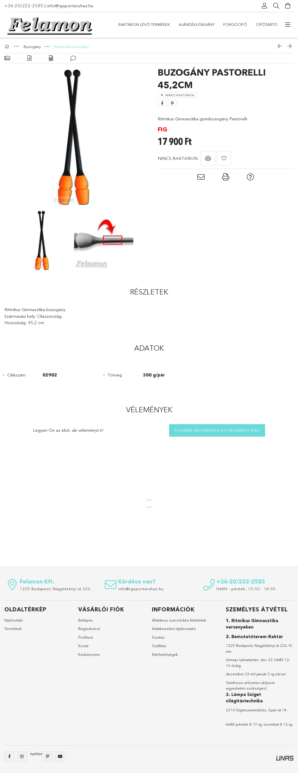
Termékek (13, 628)
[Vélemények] (73, 58)
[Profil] (264, 6)
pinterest (47, 756)
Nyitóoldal (13, 620)
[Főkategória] (7, 46)
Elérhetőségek (165, 654)
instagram (22, 756)
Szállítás (159, 645)
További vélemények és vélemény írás (217, 430)
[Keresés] (276, 6)
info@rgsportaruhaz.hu (70, 5)
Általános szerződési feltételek (179, 620)
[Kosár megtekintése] (288, 6)
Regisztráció (89, 628)
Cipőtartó (267, 24)
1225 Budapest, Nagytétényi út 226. (56, 588)
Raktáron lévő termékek (144, 24)
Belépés (85, 620)
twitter (36, 753)
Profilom (85, 637)
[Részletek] (29, 58)
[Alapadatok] (7, 58)
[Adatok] (51, 58)
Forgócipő (235, 24)
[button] (208, 158)
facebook (9, 756)
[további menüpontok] (288, 25)
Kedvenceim (89, 654)
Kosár (83, 645)
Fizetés (158, 637)
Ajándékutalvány (196, 24)
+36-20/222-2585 (23, 5)
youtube (60, 756)
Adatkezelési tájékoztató (174, 628)
